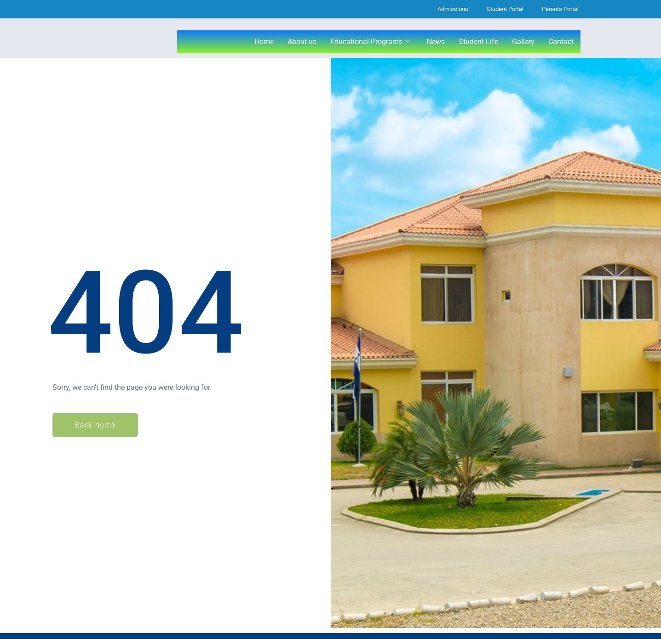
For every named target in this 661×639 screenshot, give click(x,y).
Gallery (523, 41)
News (436, 41)
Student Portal (505, 9)
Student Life (478, 41)
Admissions (452, 9)
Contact (561, 41)
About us (301, 41)
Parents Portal (560, 9)
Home (264, 41)
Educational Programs (370, 41)
